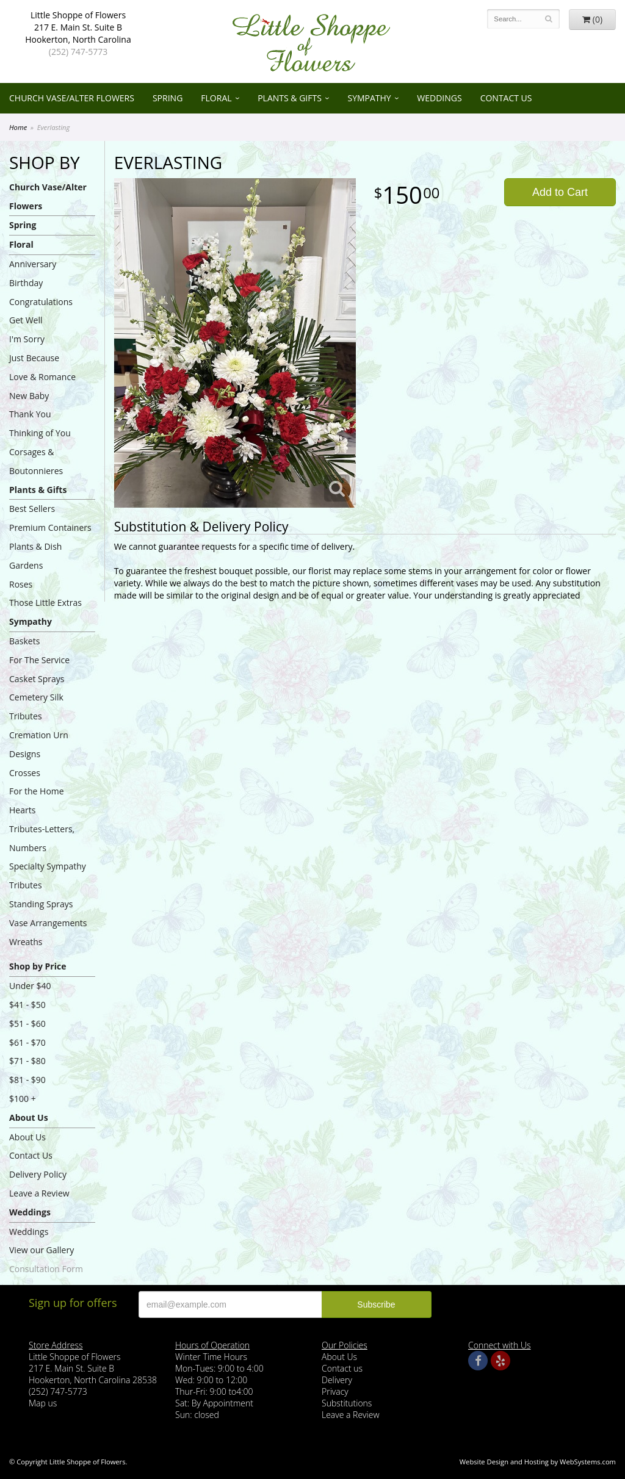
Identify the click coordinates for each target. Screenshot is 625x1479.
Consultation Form (46, 1269)
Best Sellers (32, 508)
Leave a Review (39, 1193)
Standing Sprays (41, 904)
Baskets (24, 641)
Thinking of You (40, 433)
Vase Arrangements (48, 923)
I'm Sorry (27, 339)
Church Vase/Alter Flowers (71, 98)
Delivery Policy (38, 1174)
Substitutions (347, 1403)
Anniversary (32, 264)
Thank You (30, 414)
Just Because (34, 358)
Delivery (337, 1380)
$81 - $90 (27, 1079)
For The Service (39, 660)
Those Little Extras (45, 602)
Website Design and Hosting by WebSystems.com (538, 1461)
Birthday (26, 283)
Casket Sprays (37, 679)
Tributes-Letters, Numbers (41, 838)
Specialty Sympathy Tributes (47, 875)
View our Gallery (41, 1250)
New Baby (29, 395)
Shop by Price (37, 966)
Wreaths (26, 942)
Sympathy (369, 98)
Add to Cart (560, 192)
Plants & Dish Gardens (35, 556)
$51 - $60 (27, 1023)
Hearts (22, 810)
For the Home (36, 791)
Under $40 (30, 985)
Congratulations (41, 302)
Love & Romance (42, 377)
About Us (28, 1117)
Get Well (26, 320)
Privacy (335, 1391)
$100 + (22, 1098)
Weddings (439, 98)
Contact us (342, 1368)
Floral (216, 98)
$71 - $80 (27, 1061)
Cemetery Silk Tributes (36, 706)
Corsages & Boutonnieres (36, 461)
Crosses (24, 773)
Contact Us (506, 98)
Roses (20, 584)
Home (18, 127)
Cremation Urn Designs (38, 744)
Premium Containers (50, 527)
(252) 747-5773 (78, 51)
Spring (167, 98)
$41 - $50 (27, 1004)
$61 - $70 (27, 1042)
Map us (43, 1403)
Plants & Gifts (290, 98)
